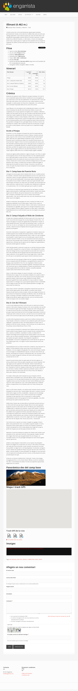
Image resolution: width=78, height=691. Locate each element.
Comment (9, 601)
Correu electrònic (11, 577)
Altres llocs (19, 559)
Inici (6, 14)
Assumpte (9, 594)
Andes (36, 559)
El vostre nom (10, 570)
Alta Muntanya (12, 559)
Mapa (45, 14)
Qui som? (12, 14)
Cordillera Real (30, 559)
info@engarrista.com (8, 673)
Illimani (25, 559)
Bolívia (40, 559)
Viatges (38, 14)
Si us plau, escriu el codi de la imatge (18, 634)
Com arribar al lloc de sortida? (14, 539)
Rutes (20, 14)
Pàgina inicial (10, 586)
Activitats (28, 14)
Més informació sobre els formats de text (58, 616)
